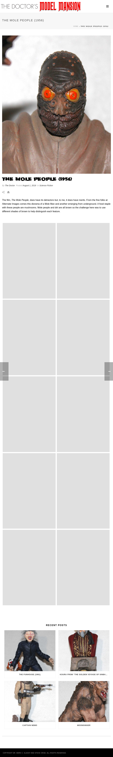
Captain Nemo (29, 725)
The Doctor (10, 185)
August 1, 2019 (29, 185)
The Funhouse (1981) (30, 675)
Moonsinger (83, 725)
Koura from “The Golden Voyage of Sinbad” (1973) (84, 675)
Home (75, 26)
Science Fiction (46, 185)
